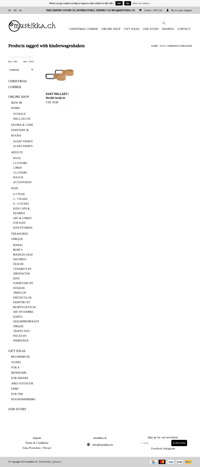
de (9, 10)
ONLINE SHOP (111, 29)
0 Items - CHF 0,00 (150, 10)
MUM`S (18, 249)
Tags (163, 46)
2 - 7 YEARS (20, 199)
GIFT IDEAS (131, 29)
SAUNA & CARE (22, 124)
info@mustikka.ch (103, 444)
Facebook (156, 448)
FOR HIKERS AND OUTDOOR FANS (22, 383)
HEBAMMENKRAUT (26, 321)
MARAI (17, 245)
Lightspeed (56, 461)
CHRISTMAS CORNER (83, 29)
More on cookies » (142, 3)
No (127, 3)
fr (20, 10)
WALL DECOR (21, 118)
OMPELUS (19, 292)
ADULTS (17, 152)
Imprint (37, 438)
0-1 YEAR (19, 194)
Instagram (169, 448)
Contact (184, 29)
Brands (168, 29)
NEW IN (16, 102)
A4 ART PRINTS (23, 141)
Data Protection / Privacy (36, 448)
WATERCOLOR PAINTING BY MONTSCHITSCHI (24, 302)
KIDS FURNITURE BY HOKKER (23, 283)
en (15, 10)
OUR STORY (151, 29)
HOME (15, 108)
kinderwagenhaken (180, 46)
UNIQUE (17, 239)
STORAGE (19, 113)
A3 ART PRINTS (23, 146)
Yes (119, 3)
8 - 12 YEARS (21, 203)
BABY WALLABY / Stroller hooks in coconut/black (57, 96)
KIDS (14, 188)
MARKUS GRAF (23, 254)
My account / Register (179, 10)
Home (154, 46)
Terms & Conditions (36, 442)
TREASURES (19, 233)
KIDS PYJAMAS (22, 227)
